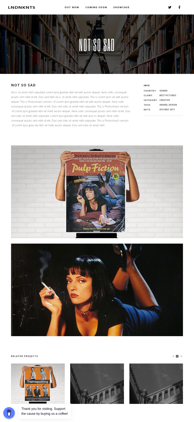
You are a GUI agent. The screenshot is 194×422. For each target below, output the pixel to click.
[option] (38, 383)
